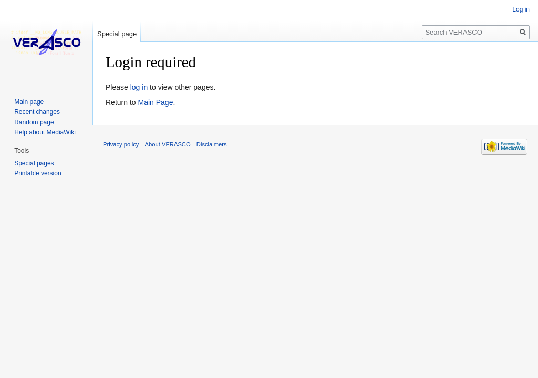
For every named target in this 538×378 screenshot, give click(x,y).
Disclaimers (211, 144)
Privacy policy (121, 144)
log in (139, 87)
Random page (34, 122)
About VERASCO (168, 144)
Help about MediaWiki (45, 132)
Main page (29, 102)
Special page (117, 34)
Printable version (37, 173)
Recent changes (37, 112)
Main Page (155, 102)
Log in (521, 9)
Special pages (34, 163)
